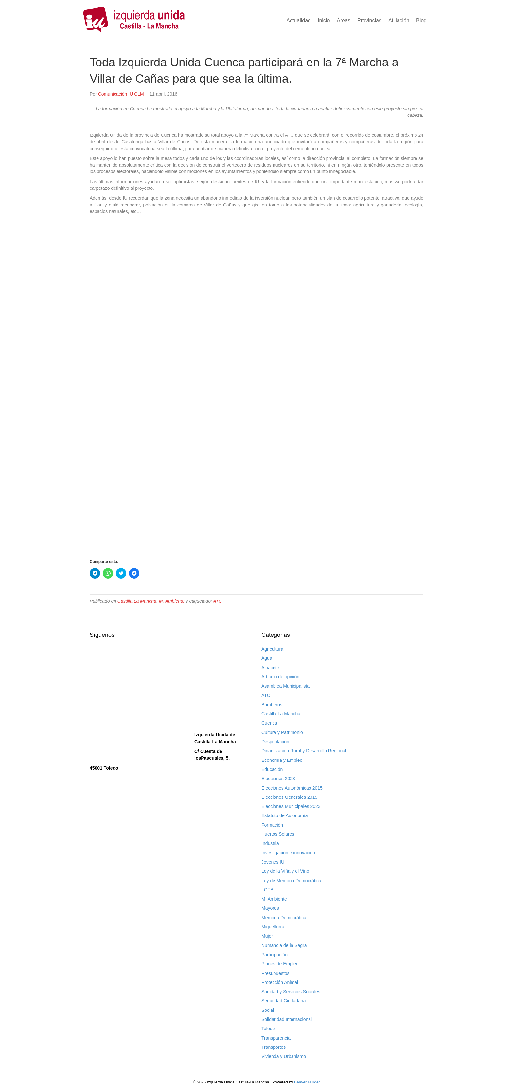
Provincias (369, 20)
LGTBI (267, 889)
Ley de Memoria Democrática (291, 880)
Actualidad (298, 20)
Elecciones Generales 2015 (289, 797)
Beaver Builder (307, 1082)
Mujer (267, 936)
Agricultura (272, 649)
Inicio (324, 20)
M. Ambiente (172, 601)
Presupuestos (275, 973)
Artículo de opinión (280, 676)
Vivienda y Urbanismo (283, 1056)
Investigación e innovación (288, 852)
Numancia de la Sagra (284, 945)
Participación (274, 954)
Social (267, 1010)
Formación (272, 825)
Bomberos (271, 704)
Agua (266, 658)
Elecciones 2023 (278, 778)
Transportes (273, 1047)
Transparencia (276, 1038)
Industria (270, 843)
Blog (421, 20)
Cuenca (269, 722)
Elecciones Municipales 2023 (291, 806)
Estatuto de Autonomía (284, 815)
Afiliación (398, 20)
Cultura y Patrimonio (282, 732)
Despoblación (275, 741)
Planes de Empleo (280, 963)
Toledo (268, 1028)
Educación (272, 769)
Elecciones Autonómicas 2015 (292, 788)
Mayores (270, 908)
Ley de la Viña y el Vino (285, 871)
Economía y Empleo (281, 760)
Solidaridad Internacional (286, 1019)
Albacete (270, 667)
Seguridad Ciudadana (283, 1000)
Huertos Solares (277, 834)
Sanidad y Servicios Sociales (290, 991)
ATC (217, 601)
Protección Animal (279, 982)
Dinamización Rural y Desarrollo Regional (303, 750)
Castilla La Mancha (136, 601)
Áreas (343, 20)
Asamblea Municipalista (285, 686)
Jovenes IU (272, 862)
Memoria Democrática (283, 917)
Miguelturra (272, 926)
